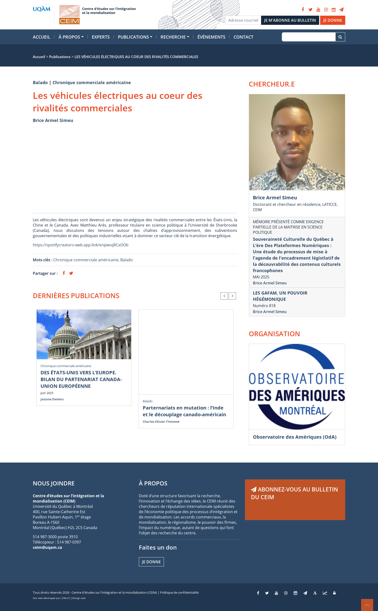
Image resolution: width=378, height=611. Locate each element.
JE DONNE (332, 20)
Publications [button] (133, 37)
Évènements (211, 37)
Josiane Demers (52, 399)
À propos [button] (69, 37)
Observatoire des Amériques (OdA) (295, 437)
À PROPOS (153, 483)
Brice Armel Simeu (53, 120)
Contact (243, 37)
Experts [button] (101, 37)
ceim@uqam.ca (47, 547)
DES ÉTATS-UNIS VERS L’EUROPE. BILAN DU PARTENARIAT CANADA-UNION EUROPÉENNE (81, 379)
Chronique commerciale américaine (92, 82)
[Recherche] (309, 36)
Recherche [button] (173, 37)
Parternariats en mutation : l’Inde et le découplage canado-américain (184, 411)
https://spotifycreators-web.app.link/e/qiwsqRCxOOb (80, 245)
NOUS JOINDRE (53, 483)
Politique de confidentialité (179, 592)
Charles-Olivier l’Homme (161, 421)
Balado (40, 82)
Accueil (41, 37)
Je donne (151, 561)
